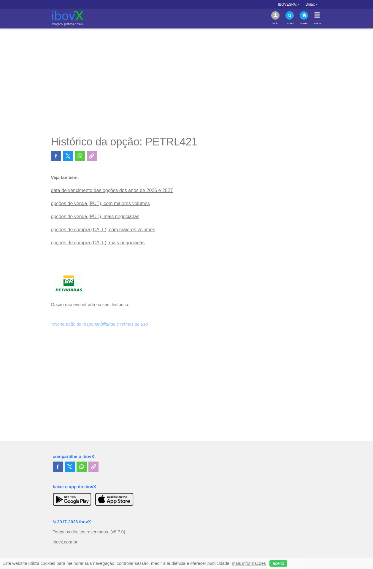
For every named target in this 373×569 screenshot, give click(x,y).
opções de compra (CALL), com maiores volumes (103, 229)
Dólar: (316, 4)
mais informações (249, 563)
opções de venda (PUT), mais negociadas (95, 216)
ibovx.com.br (65, 542)
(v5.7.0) (117, 532)
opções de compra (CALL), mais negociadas (98, 242)
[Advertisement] (186, 81)
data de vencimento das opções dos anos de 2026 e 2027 (112, 190)
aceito (278, 563)
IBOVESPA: (293, 4)
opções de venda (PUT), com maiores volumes (100, 203)
